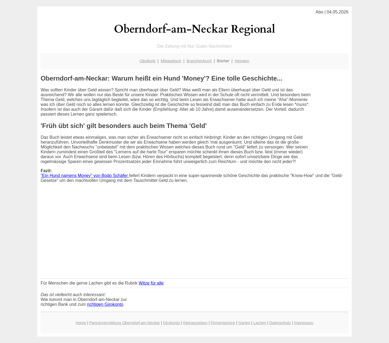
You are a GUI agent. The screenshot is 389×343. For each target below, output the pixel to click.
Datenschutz (280, 323)
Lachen (259, 323)
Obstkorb (147, 61)
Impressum (303, 323)
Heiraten (242, 61)
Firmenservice (223, 323)
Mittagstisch (171, 61)
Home (81, 323)
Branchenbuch (199, 61)
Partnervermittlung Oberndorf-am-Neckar (124, 323)
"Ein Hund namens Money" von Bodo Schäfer (85, 175)
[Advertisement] (194, 234)
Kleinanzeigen (195, 323)
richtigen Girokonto (105, 304)
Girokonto (171, 323)
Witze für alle (151, 283)
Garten (244, 323)
